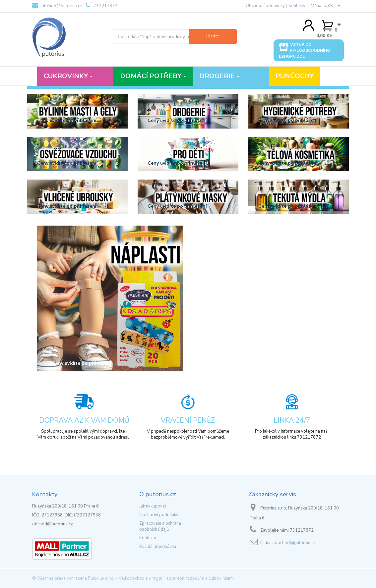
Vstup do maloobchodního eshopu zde (304, 50)
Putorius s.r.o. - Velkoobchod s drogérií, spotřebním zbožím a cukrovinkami (161, 578)
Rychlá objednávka (157, 547)
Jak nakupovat (152, 506)
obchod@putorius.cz (57, 5)
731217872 (101, 5)
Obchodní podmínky (158, 515)
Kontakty (296, 6)
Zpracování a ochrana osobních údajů (160, 526)
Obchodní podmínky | (266, 6)
